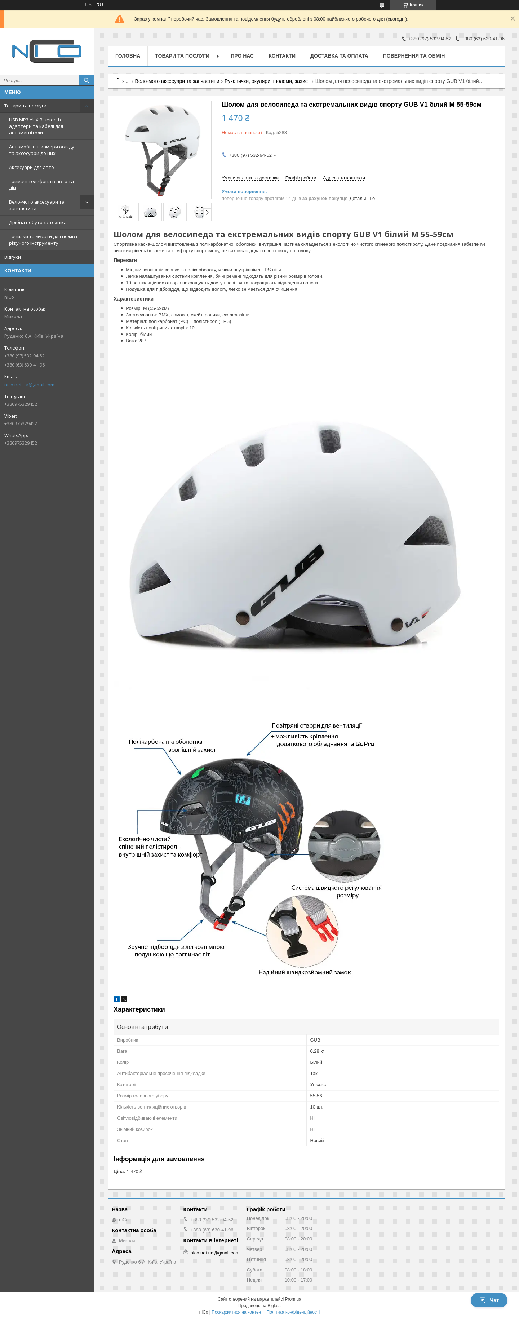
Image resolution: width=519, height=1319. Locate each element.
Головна (127, 56)
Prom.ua (293, 1299)
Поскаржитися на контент (237, 1312)
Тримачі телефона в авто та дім (41, 184)
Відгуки (12, 257)
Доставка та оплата (339, 56)
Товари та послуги (25, 105)
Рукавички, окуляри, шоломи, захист (267, 81)
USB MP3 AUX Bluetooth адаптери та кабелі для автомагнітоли (36, 126)
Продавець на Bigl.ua (259, 1305)
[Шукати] (86, 80)
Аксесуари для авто (31, 167)
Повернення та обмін (414, 56)
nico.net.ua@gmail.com (29, 384)
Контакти (282, 56)
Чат (489, 1300)
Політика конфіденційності (293, 1312)
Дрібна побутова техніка (38, 222)
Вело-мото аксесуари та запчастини (37, 205)
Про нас (242, 56)
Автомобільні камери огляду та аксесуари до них (41, 149)
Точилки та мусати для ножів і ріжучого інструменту (43, 239)
